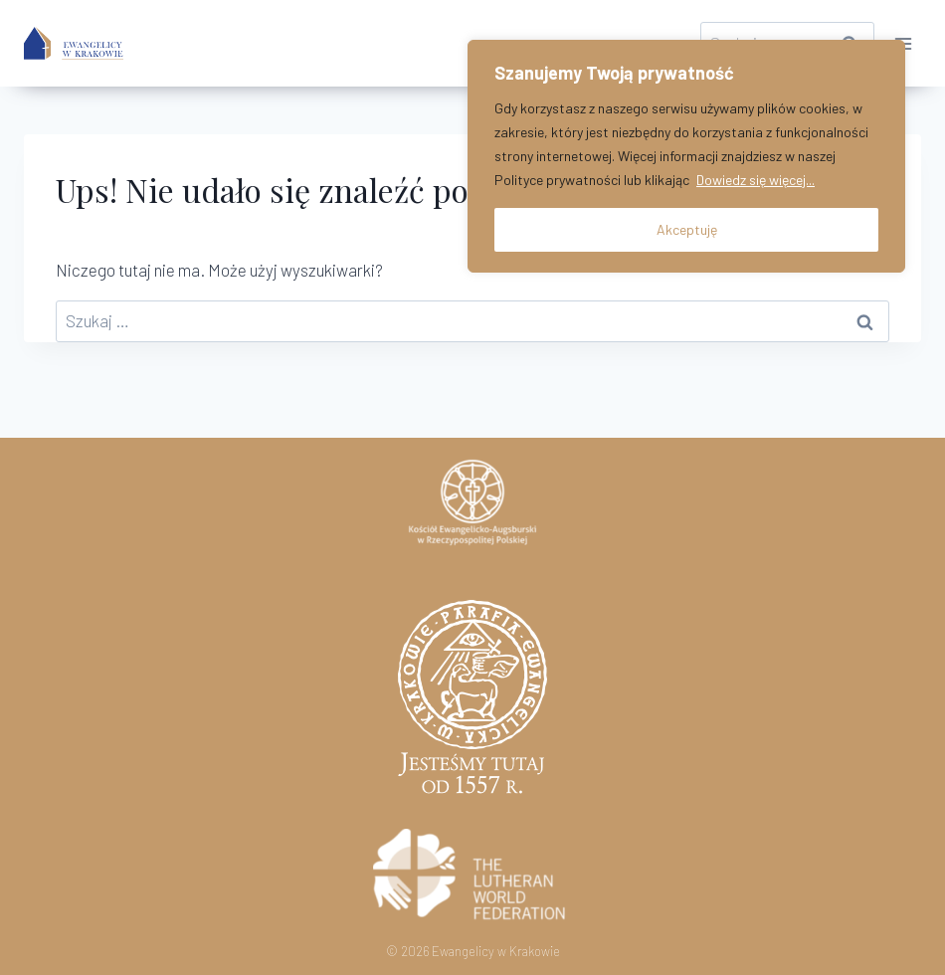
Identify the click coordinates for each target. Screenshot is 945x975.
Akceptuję (687, 229)
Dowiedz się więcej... (755, 179)
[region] (686, 156)
